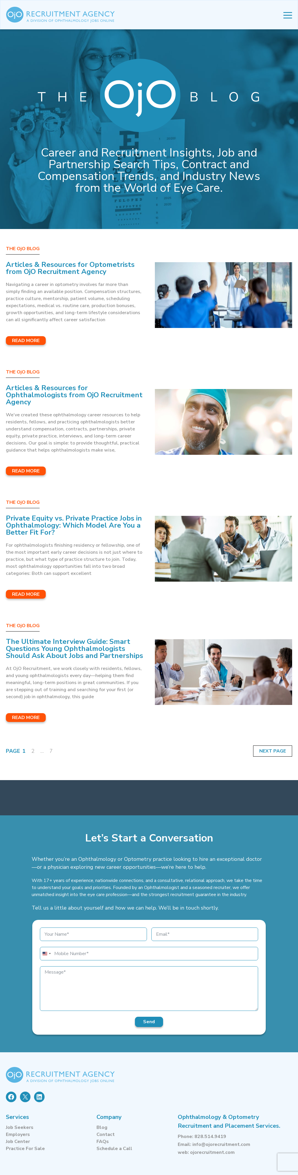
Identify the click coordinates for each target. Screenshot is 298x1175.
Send (149, 1022)
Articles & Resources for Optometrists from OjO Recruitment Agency (70, 268)
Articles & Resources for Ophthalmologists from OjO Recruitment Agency (74, 395)
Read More (26, 340)
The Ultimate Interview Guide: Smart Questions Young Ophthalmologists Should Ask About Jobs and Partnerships (74, 648)
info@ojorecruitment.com (221, 1144)
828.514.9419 (210, 1136)
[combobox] (46, 953)
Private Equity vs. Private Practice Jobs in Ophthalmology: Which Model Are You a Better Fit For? (74, 525)
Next (266, 751)
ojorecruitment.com (212, 1152)
